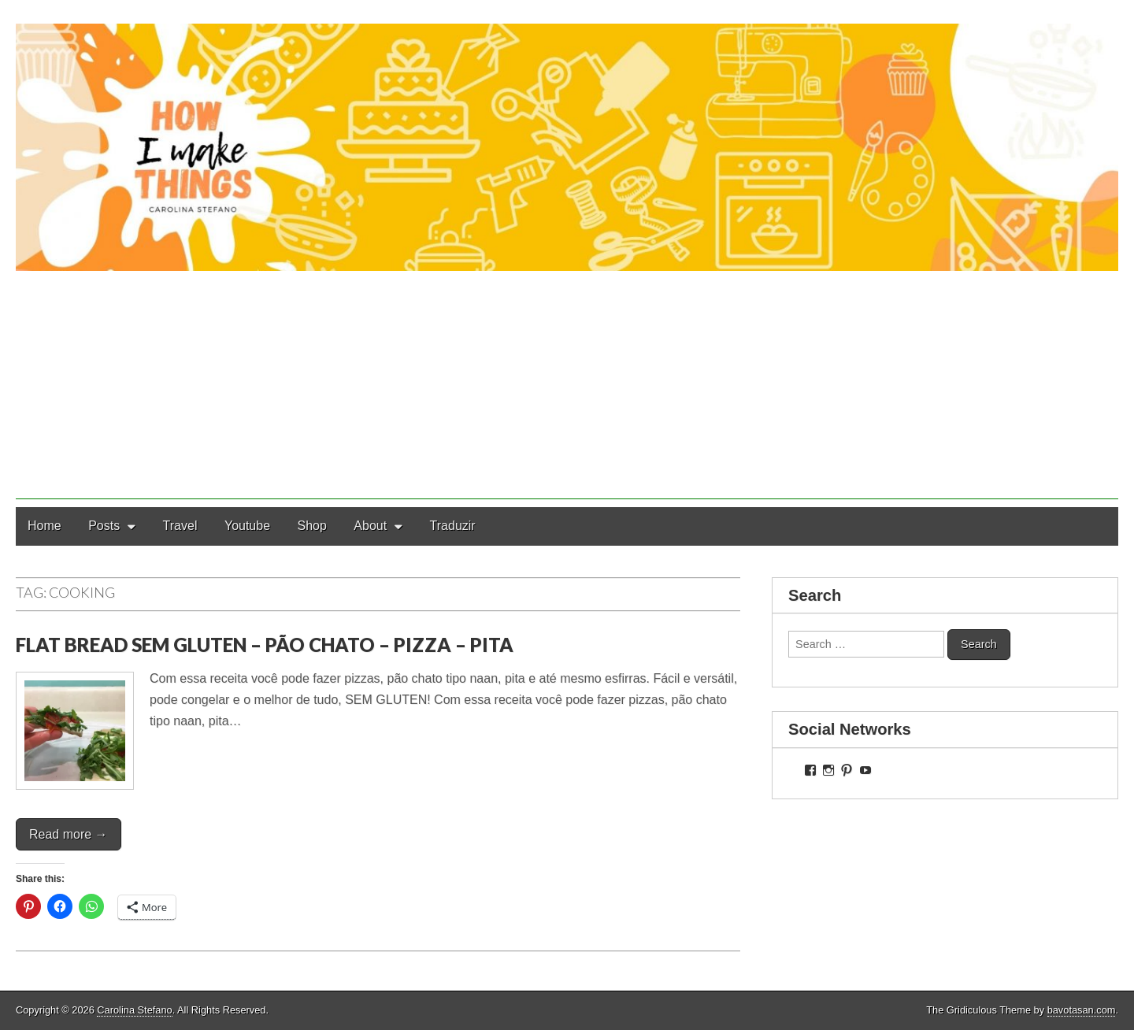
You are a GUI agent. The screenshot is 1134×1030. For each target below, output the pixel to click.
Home (44, 525)
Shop (312, 525)
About (370, 525)
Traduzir (453, 525)
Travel (180, 525)
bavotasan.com (1081, 1010)
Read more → (68, 834)
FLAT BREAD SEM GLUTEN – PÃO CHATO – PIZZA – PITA (264, 644)
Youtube (247, 525)
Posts (104, 525)
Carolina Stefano (134, 1010)
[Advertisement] (567, 389)
